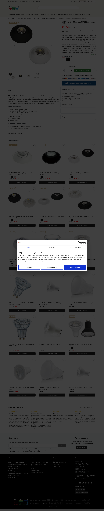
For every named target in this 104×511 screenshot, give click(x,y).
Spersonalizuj (52, 267)
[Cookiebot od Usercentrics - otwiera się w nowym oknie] (79, 242)
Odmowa (29, 267)
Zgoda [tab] (28, 247)
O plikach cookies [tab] (76, 247)
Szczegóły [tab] (52, 247)
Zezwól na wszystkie (74, 267)
